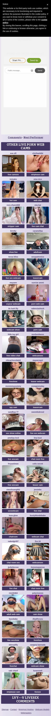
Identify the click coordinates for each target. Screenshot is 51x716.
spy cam (13, 407)
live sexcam (13, 459)
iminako (13, 179)
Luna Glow (13, 515)
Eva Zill (13, 153)
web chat (38, 200)
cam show (37, 614)
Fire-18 (38, 541)
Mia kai (38, 205)
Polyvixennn (37, 593)
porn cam (37, 330)
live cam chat (38, 226)
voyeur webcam (13, 304)
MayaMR (13, 283)
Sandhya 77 (13, 412)
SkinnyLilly (13, 645)
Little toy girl (13, 334)
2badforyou (38, 619)
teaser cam (38, 485)
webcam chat (38, 537)
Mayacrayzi (38, 360)
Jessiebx (37, 489)
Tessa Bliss (13, 257)
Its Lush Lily (13, 308)
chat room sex (13, 562)
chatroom (13, 537)
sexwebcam (13, 511)
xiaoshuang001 (13, 489)
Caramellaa (38, 231)
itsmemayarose (38, 567)
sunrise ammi (38, 283)
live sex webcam (13, 278)
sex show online (13, 433)
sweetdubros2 (37, 412)
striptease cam (37, 174)
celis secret (38, 464)
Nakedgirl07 (13, 541)
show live (13, 252)
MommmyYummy (13, 386)
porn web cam (37, 304)
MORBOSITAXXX (38, 334)
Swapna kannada (37, 645)
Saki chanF (13, 671)
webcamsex (37, 356)
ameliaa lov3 (13, 438)
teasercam (37, 278)
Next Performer (33, 137)
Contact (13, 709)
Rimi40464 (13, 593)
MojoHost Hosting (26, 709)
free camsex (13, 174)
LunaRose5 (37, 671)
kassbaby (13, 619)
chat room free (37, 459)
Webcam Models (42, 709)
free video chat (13, 356)
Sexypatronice (37, 257)
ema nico (38, 179)
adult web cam (13, 614)
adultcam (38, 252)
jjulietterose (13, 567)
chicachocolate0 (13, 360)
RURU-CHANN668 (13, 205)
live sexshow (13, 640)
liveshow (13, 381)
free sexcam (13, 485)
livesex (38, 692)
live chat (37, 511)
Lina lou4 (38, 438)
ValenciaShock (37, 308)
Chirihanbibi (37, 153)
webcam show (13, 330)
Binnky (13, 231)
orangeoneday (37, 386)
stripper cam (13, 226)
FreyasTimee (13, 464)
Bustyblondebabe (38, 515)
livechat (13, 666)
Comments (15, 137)
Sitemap (5, 709)
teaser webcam (37, 381)
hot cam (13, 200)
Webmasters (26, 713)
